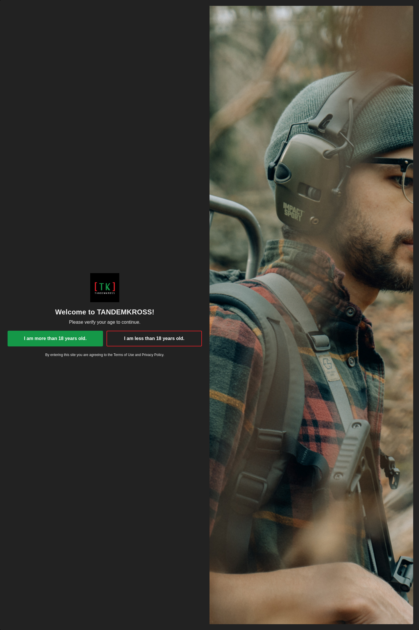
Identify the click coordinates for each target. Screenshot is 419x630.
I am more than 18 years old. (55, 338)
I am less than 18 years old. (154, 338)
